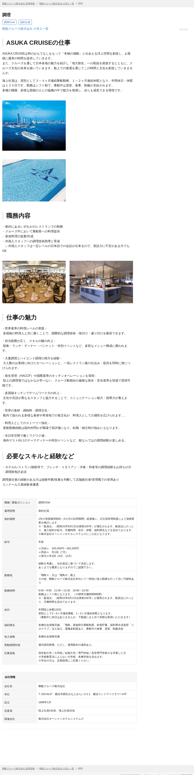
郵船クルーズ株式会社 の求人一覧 (56, 3)
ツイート (183, 29)
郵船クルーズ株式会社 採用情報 (18, 3)
